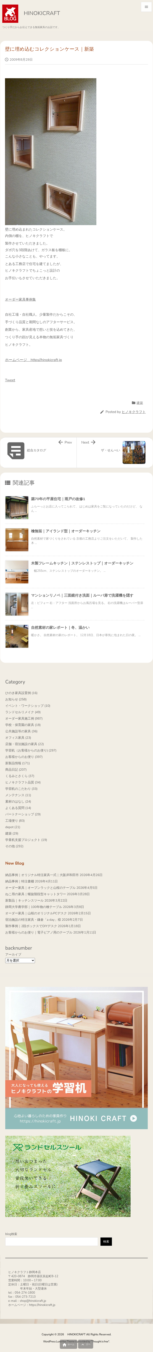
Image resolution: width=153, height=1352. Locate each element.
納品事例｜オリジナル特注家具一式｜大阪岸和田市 (42, 875)
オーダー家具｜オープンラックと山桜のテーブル (40, 888)
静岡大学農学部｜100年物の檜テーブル (33, 907)
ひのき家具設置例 (21, 693)
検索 (106, 1242)
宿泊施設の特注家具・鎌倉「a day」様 (33, 920)
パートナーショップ (23, 814)
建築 (140, 403)
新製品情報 (17, 763)
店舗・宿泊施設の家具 (24, 744)
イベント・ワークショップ (27, 706)
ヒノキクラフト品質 (23, 782)
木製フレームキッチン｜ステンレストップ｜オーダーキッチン (82, 563)
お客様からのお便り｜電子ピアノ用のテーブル (38, 932)
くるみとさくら (19, 776)
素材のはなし (18, 801)
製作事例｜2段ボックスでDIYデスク (31, 926)
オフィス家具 (18, 738)
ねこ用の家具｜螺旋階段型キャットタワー (35, 894)
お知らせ (16, 699)
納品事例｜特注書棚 (19, 881)
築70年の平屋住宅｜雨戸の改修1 (58, 499)
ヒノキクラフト (134, 412)
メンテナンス (18, 795)
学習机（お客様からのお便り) (30, 750)
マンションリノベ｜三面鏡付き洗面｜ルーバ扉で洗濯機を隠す (82, 595)
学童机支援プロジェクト (26, 840)
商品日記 (16, 769)
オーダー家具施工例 (24, 718)
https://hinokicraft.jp (42, 1305)
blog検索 (11, 1234)
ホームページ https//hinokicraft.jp (33, 359)
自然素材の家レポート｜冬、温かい (60, 627)
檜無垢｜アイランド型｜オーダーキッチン (65, 531)
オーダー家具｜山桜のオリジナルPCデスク (36, 913)
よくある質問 (18, 808)
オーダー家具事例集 (20, 299)
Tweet (10, 380)
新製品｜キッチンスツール (24, 900)
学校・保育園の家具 (23, 725)
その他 (14, 846)
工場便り (15, 821)
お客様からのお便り (24, 757)
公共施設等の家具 (21, 731)
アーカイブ (13, 954)
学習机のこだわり (21, 789)
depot (12, 827)
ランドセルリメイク (23, 712)
